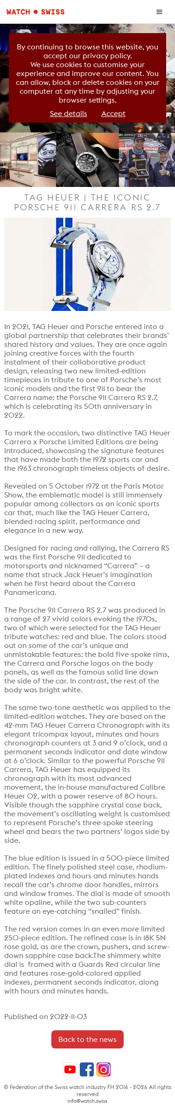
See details (68, 113)
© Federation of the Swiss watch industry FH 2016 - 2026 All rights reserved (87, 1090)
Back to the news (87, 1039)
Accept (113, 113)
